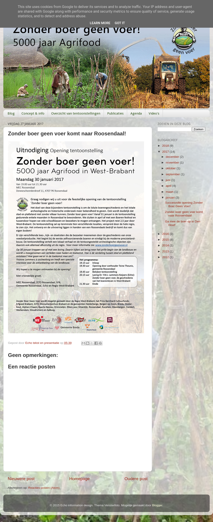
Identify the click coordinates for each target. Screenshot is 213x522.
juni (168, 180)
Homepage (79, 478)
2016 (166, 234)
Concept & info (33, 113)
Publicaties (115, 113)
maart (170, 191)
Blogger (157, 505)
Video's (154, 113)
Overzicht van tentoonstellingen (75, 113)
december (173, 156)
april (169, 185)
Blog (11, 113)
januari (171, 197)
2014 (166, 245)
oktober (171, 168)
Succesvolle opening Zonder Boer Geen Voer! (184, 204)
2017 (166, 151)
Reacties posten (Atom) (43, 487)
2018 (166, 145)
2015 (166, 239)
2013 (166, 251)
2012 (166, 257)
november (173, 162)
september (173, 174)
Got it (120, 23)
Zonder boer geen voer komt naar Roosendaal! (184, 213)
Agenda (136, 113)
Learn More (100, 23)
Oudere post (136, 478)
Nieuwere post (21, 478)
